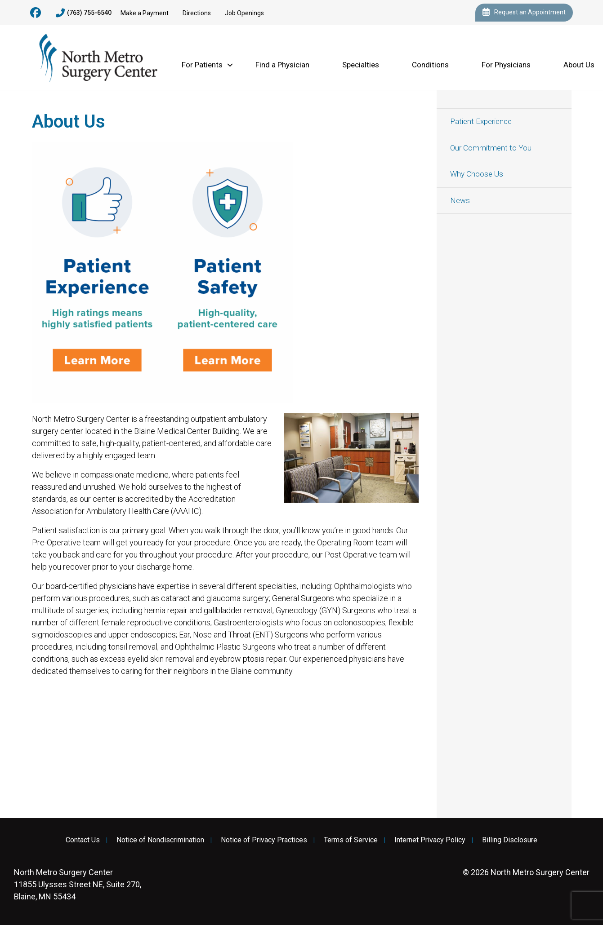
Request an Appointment (524, 12)
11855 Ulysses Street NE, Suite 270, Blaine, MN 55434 (77, 884)
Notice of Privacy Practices (264, 840)
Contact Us (83, 840)
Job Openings (244, 13)
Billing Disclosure (509, 840)
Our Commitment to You (491, 147)
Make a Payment (145, 13)
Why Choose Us (476, 173)
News (460, 200)
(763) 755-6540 (84, 13)
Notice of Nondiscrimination (160, 840)
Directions (197, 13)
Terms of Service (351, 840)
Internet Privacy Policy (429, 840)
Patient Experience (481, 121)
